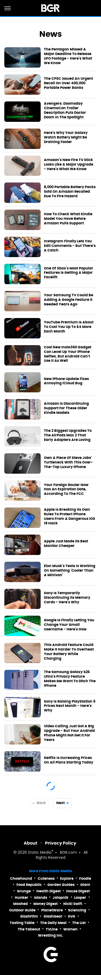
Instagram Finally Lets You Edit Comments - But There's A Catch (70, 246)
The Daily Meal (53, 923)
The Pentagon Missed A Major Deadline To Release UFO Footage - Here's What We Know (68, 56)
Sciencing (77, 910)
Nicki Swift (72, 903)
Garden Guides (61, 884)
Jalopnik (60, 897)
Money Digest (45, 903)
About (30, 843)
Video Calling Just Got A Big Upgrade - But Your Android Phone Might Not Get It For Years (69, 733)
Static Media (39, 853)
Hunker (21, 897)
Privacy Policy (60, 843)
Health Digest (48, 891)
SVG (71, 916)
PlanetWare (52, 910)
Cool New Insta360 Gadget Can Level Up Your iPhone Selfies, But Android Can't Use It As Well (67, 354)
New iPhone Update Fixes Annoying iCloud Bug (66, 381)
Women (70, 929)
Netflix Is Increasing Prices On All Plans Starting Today (68, 760)
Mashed (20, 903)
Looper (80, 897)
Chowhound (21, 878)
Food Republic (29, 884)
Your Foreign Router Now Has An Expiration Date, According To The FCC (66, 489)
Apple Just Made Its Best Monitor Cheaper (66, 543)
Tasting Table (22, 923)
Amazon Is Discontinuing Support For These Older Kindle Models (66, 408)
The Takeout (29, 929)
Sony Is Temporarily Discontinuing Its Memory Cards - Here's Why (67, 597)
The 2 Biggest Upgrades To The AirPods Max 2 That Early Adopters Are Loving (68, 435)
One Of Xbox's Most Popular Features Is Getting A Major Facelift (68, 273)
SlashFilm (29, 916)
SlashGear (53, 916)
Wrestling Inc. (50, 935)
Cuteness (46, 878)
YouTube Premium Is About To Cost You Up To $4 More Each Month (68, 327)
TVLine (52, 929)
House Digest (78, 891)
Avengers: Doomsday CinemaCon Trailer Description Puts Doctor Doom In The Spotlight (65, 110)
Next (60, 803)
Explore (67, 878)
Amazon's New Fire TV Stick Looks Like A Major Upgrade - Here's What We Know (68, 164)
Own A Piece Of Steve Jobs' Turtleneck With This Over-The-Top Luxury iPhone (68, 462)
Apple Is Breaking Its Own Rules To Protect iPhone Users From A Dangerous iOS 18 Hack (69, 516)
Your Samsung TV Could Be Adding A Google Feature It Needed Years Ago (68, 299)
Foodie (85, 878)
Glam (85, 884)
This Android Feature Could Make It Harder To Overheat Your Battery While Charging (69, 652)
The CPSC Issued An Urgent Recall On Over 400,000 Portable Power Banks (68, 83)
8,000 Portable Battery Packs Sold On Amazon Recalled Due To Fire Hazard (70, 191)
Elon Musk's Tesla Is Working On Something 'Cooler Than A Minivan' (69, 570)
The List (79, 923)
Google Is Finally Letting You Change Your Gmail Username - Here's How (69, 624)
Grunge (24, 891)
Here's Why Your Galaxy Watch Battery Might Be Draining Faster (66, 137)
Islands (40, 897)
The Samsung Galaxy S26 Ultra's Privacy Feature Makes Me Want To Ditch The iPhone (70, 679)
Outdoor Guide (22, 910)
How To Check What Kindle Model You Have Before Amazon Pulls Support (68, 218)
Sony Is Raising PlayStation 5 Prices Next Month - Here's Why (69, 706)
